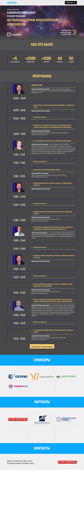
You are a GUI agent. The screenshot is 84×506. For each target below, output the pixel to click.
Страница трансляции (42, 382)
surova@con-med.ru (28, 499)
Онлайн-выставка (13, 2)
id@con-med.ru (28, 497)
